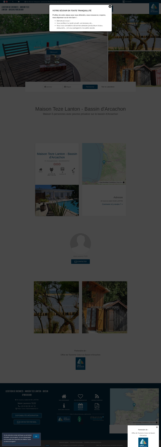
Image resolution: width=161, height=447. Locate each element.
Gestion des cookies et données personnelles (16, 443)
